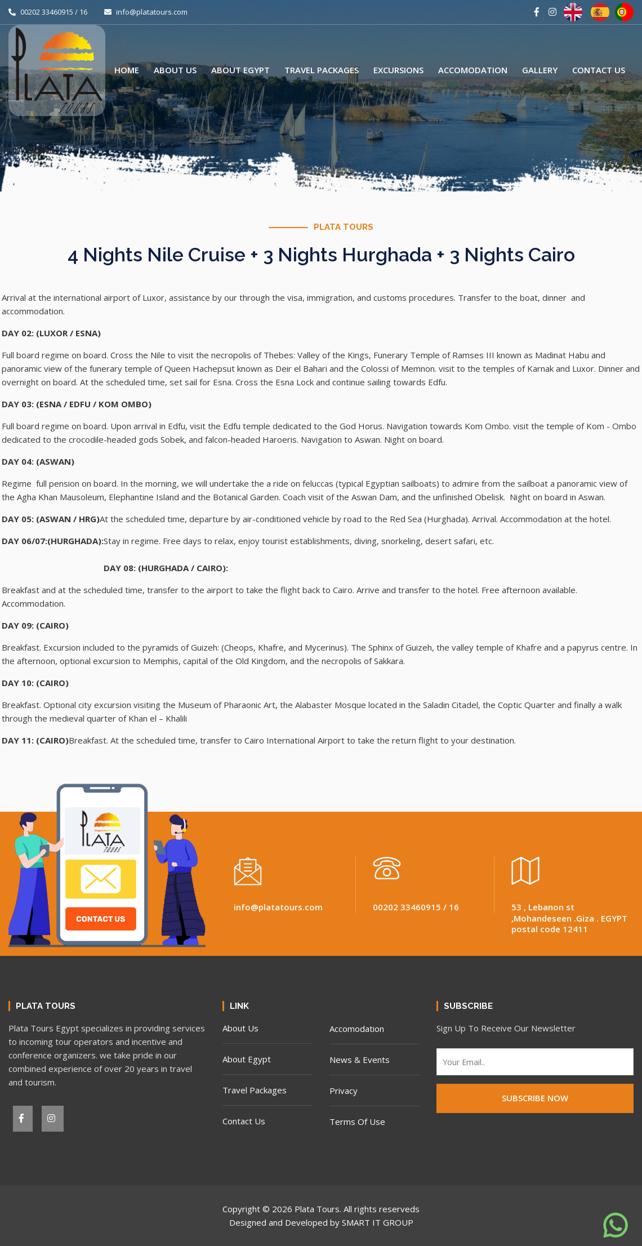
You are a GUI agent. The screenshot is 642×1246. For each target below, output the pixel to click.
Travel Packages (321, 69)
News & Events (359, 1059)
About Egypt (240, 69)
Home (126, 69)
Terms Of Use (357, 1121)
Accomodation (472, 69)
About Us (175, 69)
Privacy (343, 1090)
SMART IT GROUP (377, 1222)
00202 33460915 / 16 (47, 12)
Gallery (540, 69)
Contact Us (598, 69)
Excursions (398, 69)
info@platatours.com (146, 12)
